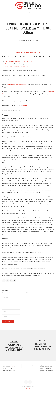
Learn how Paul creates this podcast (40, 101)
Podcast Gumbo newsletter (10, 94)
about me (12, 370)
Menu (28, 12)
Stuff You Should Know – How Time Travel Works (20, 62)
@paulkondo (26, 106)
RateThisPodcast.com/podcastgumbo (17, 85)
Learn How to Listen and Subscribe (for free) (28, 52)
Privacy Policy (28, 392)
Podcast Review (9, 64)
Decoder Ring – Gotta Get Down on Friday (18, 66)
